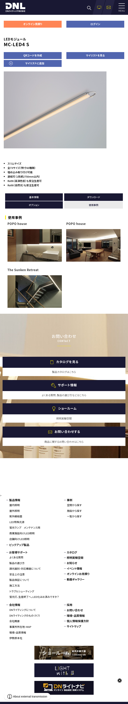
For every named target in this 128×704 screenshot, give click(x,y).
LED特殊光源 (16, 522)
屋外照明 (14, 511)
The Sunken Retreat (23, 270)
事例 (69, 500)
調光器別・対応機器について (25, 568)
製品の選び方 (16, 563)
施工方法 (14, 585)
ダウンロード (93, 197)
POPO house (17, 224)
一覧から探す (74, 516)
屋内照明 (14, 505)
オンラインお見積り (78, 574)
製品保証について (19, 580)
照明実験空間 (75, 558)
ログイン (95, 24)
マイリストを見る (95, 55)
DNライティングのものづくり (24, 615)
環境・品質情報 (17, 632)
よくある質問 (16, 557)
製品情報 (14, 500)
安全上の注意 (17, 574)
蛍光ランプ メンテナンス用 (24, 527)
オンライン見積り (32, 24)
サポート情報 (67, 385)
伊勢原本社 (15, 638)
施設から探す (74, 511)
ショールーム (67, 408)
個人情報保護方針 (78, 621)
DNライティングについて (22, 610)
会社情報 (14, 605)
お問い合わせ (75, 610)
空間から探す (74, 505)
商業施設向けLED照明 (21, 533)
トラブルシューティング (21, 591)
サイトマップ (74, 626)
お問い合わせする (67, 431)
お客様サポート (18, 552)
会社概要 (14, 621)
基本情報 (34, 197)
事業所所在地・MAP (20, 627)
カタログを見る (67, 361)
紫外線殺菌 (15, 516)
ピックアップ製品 (19, 545)
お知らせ (72, 563)
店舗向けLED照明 (19, 539)
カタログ (72, 552)
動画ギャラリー (76, 579)
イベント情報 (74, 568)
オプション (34, 205)
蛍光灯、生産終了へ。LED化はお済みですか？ (34, 597)
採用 (69, 605)
